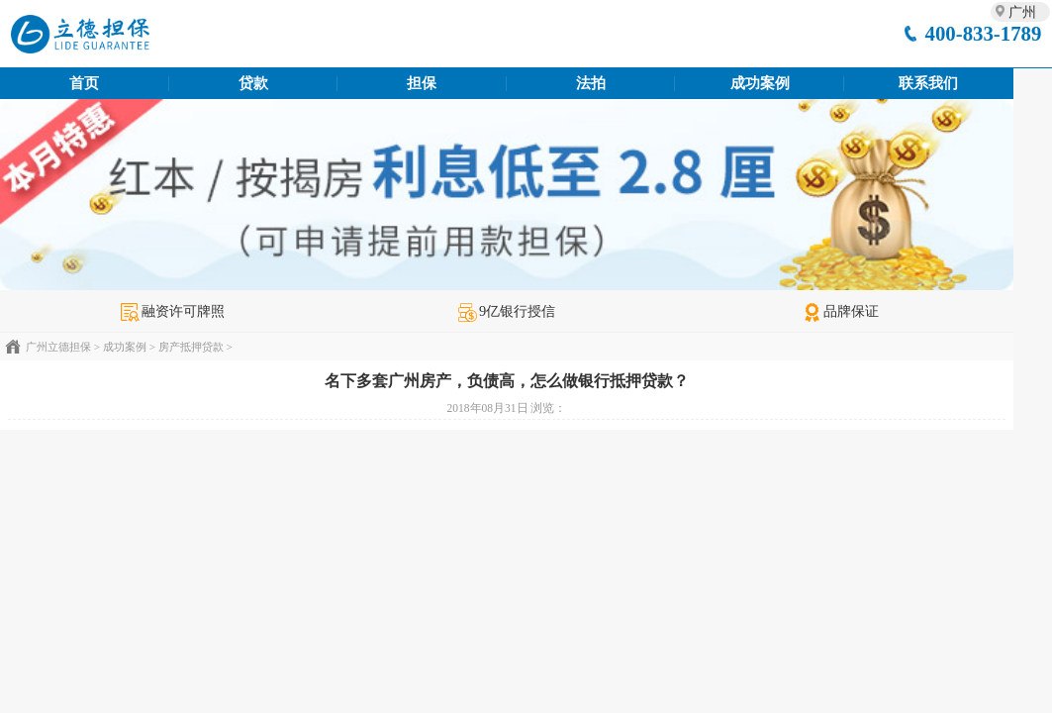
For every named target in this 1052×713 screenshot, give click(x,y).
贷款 (253, 83)
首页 (84, 83)
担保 (421, 83)
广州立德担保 (58, 347)
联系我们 (928, 83)
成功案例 (760, 83)
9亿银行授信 (506, 311)
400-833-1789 (983, 33)
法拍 (591, 83)
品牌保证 (841, 311)
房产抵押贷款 (191, 347)
